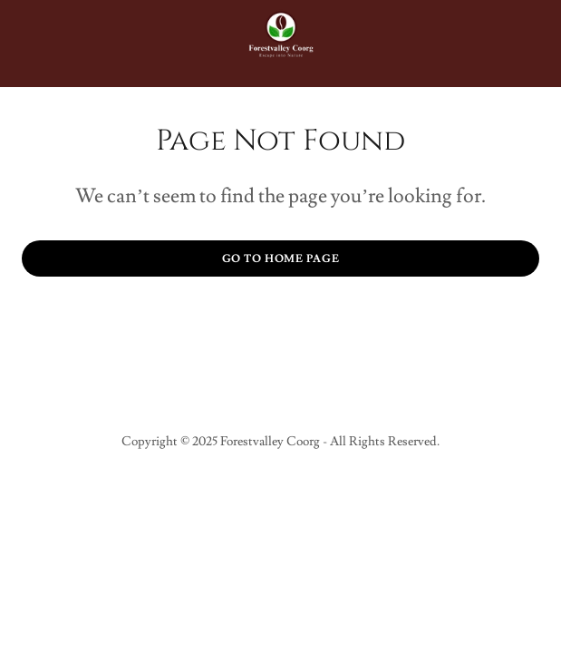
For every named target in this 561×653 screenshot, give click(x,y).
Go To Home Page (281, 259)
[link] (281, 43)
